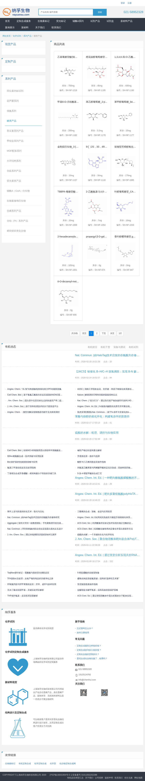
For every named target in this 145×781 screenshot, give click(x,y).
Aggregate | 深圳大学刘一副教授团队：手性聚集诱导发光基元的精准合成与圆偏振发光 (34, 523)
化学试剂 (17, 36)
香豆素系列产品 (15, 130)
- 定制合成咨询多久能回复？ (88, 650)
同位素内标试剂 (15, 90)
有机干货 (105, 347)
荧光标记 (61, 21)
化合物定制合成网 (67, 763)
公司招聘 (99, 778)
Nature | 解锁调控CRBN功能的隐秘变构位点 (96, 395)
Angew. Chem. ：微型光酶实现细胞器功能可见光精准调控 (32, 412)
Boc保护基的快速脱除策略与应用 (21, 462)
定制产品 (10, 61)
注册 (130, 3)
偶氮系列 (11, 110)
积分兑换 (128, 778)
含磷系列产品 (14, 210)
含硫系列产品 (14, 170)
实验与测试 (119, 347)
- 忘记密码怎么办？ (84, 628)
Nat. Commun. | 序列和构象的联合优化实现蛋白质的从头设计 (34, 529)
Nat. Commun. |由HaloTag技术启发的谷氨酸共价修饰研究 (32, 517)
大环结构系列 (14, 160)
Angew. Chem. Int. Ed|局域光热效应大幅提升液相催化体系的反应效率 (104, 517)
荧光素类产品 (14, 180)
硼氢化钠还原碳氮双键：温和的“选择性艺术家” (97, 578)
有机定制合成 (25, 763)
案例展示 (10, 27)
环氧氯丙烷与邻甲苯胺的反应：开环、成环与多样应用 (30, 584)
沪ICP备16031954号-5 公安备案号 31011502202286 (73, 775)
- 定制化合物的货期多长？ (87, 654)
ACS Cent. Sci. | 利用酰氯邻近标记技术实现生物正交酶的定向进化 (104, 523)
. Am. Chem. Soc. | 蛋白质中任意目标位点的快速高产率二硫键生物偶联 (34, 400)
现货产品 (10, 44)
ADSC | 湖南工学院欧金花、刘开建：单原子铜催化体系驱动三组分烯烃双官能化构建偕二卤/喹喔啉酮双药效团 (104, 389)
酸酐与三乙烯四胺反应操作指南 (90, 462)
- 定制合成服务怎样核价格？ (88, 646)
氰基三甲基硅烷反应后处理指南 (20, 467)
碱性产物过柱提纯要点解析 (88, 450)
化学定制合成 (40, 763)
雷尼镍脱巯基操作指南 (86, 584)
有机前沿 (92, 347)
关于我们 (40, 27)
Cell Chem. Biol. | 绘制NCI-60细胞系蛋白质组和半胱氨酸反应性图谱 (34, 450)
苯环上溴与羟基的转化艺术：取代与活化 (24, 511)
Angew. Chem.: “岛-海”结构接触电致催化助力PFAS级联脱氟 (33, 389)
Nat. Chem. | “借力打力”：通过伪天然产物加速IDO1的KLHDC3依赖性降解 (104, 400)
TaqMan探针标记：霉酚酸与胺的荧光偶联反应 (27, 573)
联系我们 (56, 27)
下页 (104, 333)
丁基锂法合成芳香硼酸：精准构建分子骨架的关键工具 (30, 473)
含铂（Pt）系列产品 (17, 220)
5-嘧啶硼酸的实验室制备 (87, 573)
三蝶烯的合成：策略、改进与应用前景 (93, 511)
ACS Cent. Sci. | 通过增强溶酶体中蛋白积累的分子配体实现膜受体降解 (104, 596)
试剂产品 (95, 21)
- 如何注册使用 (82, 632)
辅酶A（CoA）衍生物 (18, 190)
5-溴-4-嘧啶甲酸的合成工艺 (88, 473)
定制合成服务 (24, 21)
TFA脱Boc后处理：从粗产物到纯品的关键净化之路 (29, 578)
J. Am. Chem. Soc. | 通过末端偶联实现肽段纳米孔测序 (30, 534)
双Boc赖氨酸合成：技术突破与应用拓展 (24, 456)
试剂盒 (110, 21)
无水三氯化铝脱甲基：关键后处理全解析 (24, 590)
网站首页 (7, 36)
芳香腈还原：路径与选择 (87, 456)
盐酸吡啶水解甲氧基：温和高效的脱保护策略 (96, 590)
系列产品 (27, 36)
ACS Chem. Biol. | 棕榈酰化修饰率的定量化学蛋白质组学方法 (104, 529)
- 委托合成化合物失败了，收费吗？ (91, 658)
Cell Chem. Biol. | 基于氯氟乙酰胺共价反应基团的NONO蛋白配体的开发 (34, 395)
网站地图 (138, 778)
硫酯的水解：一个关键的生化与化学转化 (94, 534)
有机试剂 (133, 347)
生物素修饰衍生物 (16, 200)
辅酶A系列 (78, 21)
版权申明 (109, 778)
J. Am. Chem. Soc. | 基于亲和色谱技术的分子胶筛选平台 (31, 406)
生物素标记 (44, 21)
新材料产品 (126, 21)
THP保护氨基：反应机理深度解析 (21, 596)
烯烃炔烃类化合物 (16, 230)
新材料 (24, 27)
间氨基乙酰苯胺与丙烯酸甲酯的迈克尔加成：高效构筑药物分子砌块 (104, 467)
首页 (7, 21)
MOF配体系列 (14, 150)
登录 (123, 3)
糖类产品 (11, 120)
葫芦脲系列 (13, 100)
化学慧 (53, 763)
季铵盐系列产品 (15, 140)
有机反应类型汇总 (75, 778)
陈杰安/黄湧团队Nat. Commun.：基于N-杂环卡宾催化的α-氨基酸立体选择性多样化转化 (104, 412)
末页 (112, 333)
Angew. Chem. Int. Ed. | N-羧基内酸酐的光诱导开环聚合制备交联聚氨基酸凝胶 (104, 406)
